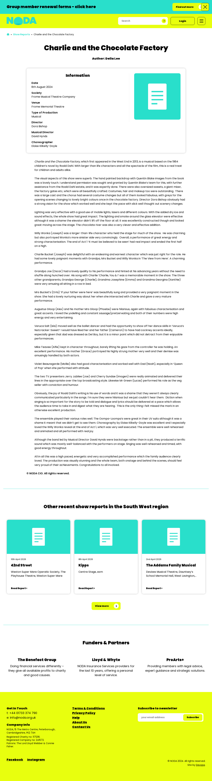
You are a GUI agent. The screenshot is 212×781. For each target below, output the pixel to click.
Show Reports (21, 34)
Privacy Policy (83, 713)
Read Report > (19, 588)
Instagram (36, 760)
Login (182, 21)
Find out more (185, 7)
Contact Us (81, 727)
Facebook (15, 760)
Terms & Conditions (88, 708)
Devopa (200, 765)
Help (76, 717)
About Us (79, 722)
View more (102, 606)
